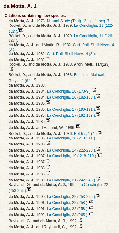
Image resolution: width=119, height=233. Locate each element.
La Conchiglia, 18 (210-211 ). (71, 138)
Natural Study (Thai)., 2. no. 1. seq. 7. (78, 21)
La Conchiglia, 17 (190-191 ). (71, 109)
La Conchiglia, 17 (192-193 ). (71, 115)
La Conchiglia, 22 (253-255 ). (71, 196)
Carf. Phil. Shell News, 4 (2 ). (71, 54)
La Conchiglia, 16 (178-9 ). (69, 91)
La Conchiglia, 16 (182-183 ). (71, 97)
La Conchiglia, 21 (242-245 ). (71, 180)
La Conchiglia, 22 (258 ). (68, 203)
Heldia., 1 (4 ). (86, 133)
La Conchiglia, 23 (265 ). (68, 215)
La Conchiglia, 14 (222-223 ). (71, 150)
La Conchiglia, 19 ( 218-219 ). (72, 156)
